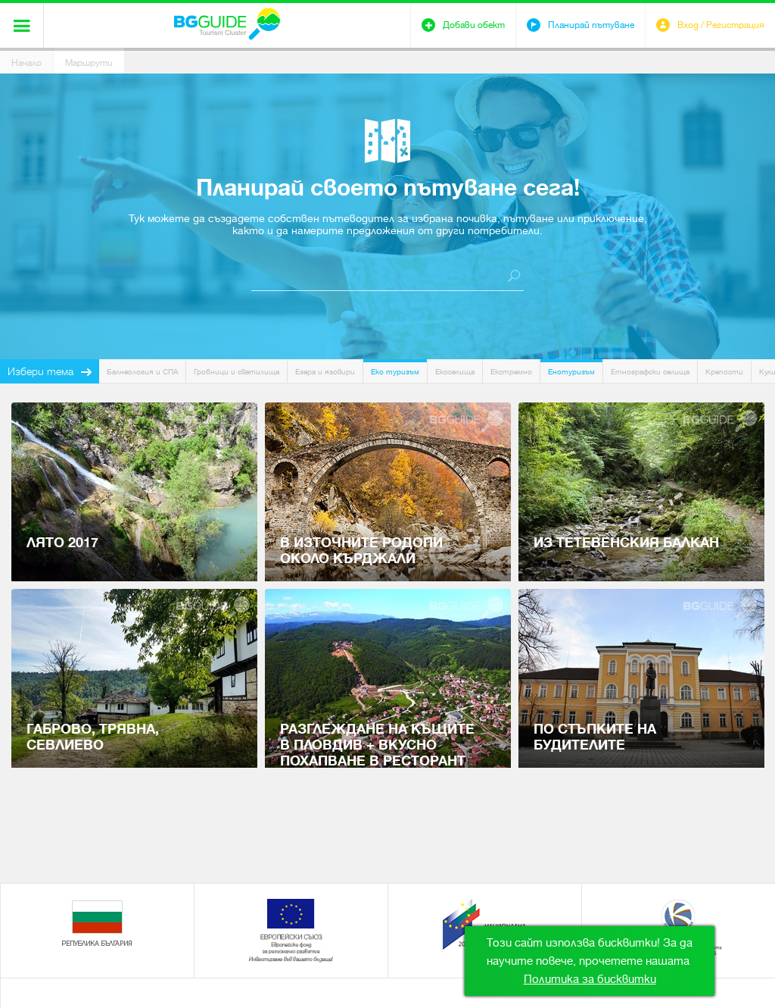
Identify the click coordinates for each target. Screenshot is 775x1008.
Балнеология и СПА (142, 372)
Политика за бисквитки (590, 979)
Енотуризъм (571, 372)
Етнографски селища (650, 372)
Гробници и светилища (236, 372)
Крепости (724, 372)
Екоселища (455, 372)
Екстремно (511, 372)
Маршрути (89, 63)
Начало (26, 63)
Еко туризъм (395, 372)
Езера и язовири (325, 372)
